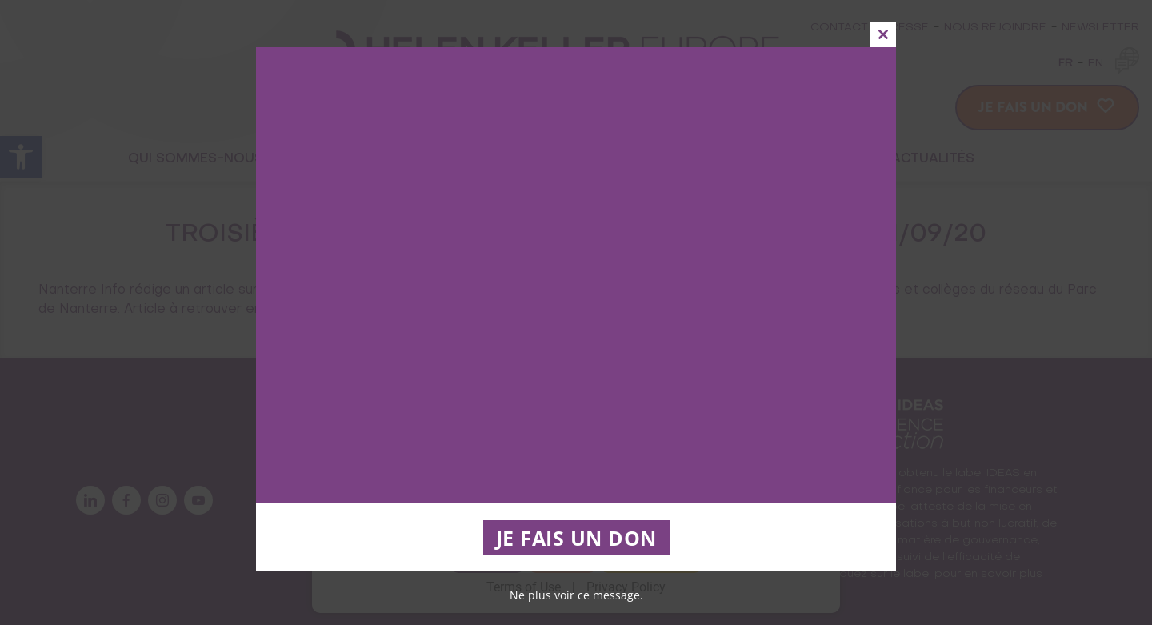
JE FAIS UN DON (576, 537)
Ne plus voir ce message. (576, 595)
